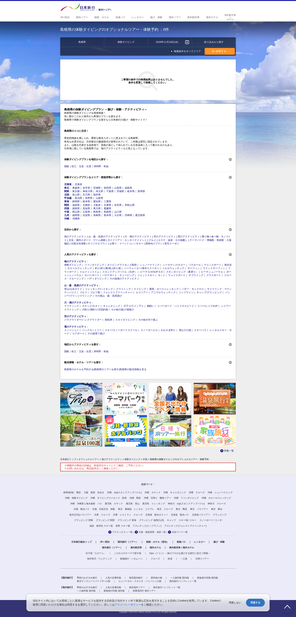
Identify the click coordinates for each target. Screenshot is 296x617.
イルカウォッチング (173, 268)
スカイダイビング (125, 319)
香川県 (97, 208)
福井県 (97, 194)
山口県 (118, 211)
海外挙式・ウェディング (99, 558)
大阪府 (97, 205)
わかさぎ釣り (168, 330)
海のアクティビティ (75, 236)
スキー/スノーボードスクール (121, 330)
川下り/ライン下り (133, 306)
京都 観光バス (81, 509)
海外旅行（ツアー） (112, 547)
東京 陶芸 (181, 509)
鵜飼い (150, 306)
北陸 (66, 194)
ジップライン (186, 292)
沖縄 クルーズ (197, 492)
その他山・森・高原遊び (108, 295)
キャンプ (171, 520)
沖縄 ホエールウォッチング (216, 498)
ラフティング (71, 306)
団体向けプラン (154, 243)
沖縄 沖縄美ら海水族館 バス (86, 503)
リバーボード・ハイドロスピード (175, 306)
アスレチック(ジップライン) (147, 526)
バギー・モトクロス (193, 289)
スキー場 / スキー (188, 520)
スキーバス (200, 330)
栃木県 (131, 191)
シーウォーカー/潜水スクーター (141, 268)
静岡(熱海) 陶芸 (72, 492)
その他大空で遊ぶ (148, 319)
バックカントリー (92, 330)
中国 (66, 211)
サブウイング (196, 275)
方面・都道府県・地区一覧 (152, 532)
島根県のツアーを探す (106, 369)
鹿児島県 (140, 215)
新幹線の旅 (156, 577)
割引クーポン (172, 243)
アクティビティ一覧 (122, 532)
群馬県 (141, 191)
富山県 (76, 194)
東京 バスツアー (199, 509)
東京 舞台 (216, 509)
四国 (66, 208)
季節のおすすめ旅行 (87, 577)
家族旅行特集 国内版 (207, 577)
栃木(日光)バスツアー (80, 514)
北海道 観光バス (180, 514)
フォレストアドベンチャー (118, 292)
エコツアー (142, 292)
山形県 (118, 187)
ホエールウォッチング (79, 268)
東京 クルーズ (165, 509)
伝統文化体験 (78, 243)
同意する (255, 602)
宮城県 (97, 187)
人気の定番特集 (113, 577)
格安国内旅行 (136, 577)
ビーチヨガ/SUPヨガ (151, 271)
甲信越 (68, 198)
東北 (66, 187)
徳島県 (76, 208)
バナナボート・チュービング (118, 275)
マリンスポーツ (212, 264)
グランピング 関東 (83, 520)
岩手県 (86, 187)
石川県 (86, 194)
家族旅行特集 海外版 (114, 590)
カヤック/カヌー (91, 306)
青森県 (76, 187)
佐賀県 (86, 215)
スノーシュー (71, 330)
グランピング (220, 514)
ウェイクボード (176, 275)
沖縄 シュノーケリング (220, 492)
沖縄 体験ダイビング (76, 498)
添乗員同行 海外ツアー (144, 590)
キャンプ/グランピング (209, 292)
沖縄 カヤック (152, 492)
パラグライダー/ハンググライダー (83, 319)
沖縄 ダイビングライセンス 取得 (108, 498)
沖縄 (66, 218)
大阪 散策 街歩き (94, 492)
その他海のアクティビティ (124, 278)
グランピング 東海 (127, 520)
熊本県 (107, 215)
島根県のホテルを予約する (79, 369)
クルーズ (155, 558)
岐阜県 (86, 201)
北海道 (68, 184)
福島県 (128, 187)
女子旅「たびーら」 (96, 553)
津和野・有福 (101, 166)
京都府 (86, 205)
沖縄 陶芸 (135, 498)
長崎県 (97, 215)
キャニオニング (111, 306)
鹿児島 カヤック (114, 503)
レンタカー (137, 243)
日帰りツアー (202, 558)
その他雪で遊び (96, 333)
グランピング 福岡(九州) (151, 520)
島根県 (107, 211)
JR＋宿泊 (104, 542)
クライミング (123, 289)
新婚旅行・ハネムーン (131, 558)
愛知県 (97, 201)
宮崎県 (128, 215)
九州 (66, 215)
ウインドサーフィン (214, 268)
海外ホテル (155, 547)
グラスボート (213, 275)
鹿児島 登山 (133, 503)
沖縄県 (76, 218)
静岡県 (76, 201)
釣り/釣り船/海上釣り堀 (108, 268)
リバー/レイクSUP (207, 306)
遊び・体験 (219, 542)
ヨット (161, 275)
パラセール (195, 264)
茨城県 (120, 191)
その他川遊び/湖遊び (122, 309)
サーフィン (193, 268)
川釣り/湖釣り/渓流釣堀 (95, 309)
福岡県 (76, 215)
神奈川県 (87, 191)
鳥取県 (97, 211)
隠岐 (66, 166)
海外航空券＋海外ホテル (181, 547)
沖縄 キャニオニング (174, 492)
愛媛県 (107, 208)
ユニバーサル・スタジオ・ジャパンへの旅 (139, 581)
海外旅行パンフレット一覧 (166, 587)
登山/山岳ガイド (73, 289)
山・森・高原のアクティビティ (105, 236)
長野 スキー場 (123, 526)
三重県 (107, 201)
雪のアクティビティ (189, 236)
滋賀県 (76, 205)
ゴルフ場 (95, 292)
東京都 (76, 191)
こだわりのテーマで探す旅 (127, 553)
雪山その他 (185, 330)
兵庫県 (107, 205)
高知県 (86, 208)
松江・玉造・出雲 (81, 166)
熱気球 (108, 319)
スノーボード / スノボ (211, 520)
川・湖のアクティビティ (138, 236)
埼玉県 (99, 191)
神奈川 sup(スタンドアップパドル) (186, 503)
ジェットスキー (146, 275)
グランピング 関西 (105, 520)
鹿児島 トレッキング (153, 503)
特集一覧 (229, 450)
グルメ (152, 240)
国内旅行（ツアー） (128, 542)
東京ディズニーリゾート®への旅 (93, 581)
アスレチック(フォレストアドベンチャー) (185, 526)
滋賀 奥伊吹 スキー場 (101, 526)
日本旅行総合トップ (81, 542)
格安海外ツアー (137, 587)
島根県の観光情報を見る (132, 369)
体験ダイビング (72, 264)
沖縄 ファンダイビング (186, 498)
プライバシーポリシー (128, 604)
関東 (66, 191)
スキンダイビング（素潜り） (182, 271)
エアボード (78, 333)
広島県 (86, 211)
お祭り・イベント (119, 243)
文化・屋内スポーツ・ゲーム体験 (87, 240)
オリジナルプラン (97, 243)
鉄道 (170, 558)
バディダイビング (97, 278)
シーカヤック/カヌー (174, 264)
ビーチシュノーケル (212, 271)
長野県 (88, 198)
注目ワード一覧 (180, 532)
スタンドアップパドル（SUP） (119, 271)
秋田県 (107, 187)
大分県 (118, 215)
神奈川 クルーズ (217, 503)
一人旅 (183, 558)
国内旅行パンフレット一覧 (183, 581)
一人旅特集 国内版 (179, 577)
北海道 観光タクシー (156, 514)
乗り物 (205, 236)
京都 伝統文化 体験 (103, 509)
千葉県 (110, 191)
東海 (66, 201)
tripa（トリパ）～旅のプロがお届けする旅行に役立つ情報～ (179, 553)
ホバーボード (92, 275)
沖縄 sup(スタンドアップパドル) (124, 492)
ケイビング (140, 289)
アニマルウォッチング (163, 292)
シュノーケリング (150, 264)
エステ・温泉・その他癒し (172, 240)
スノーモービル (149, 330)
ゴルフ (83, 292)
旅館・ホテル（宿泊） (157, 542)
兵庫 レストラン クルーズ (128, 514)
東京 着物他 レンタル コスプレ (136, 509)
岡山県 (76, 211)
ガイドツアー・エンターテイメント (127, 240)
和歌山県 (130, 205)
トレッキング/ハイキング (99, 289)
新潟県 (78, 198)
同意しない (235, 602)
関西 (66, 205)
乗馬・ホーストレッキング (164, 289)
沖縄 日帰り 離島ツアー (157, 498)
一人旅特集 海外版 (86, 590)
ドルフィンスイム (89, 271)
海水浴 (228, 264)
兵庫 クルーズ (102, 514)
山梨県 (99, 198)
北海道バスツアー (201, 514)
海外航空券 (136, 547)
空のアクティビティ (165, 236)
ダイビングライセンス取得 (122, 264)
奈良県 (118, 205)
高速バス (181, 542)
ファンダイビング (94, 264)
